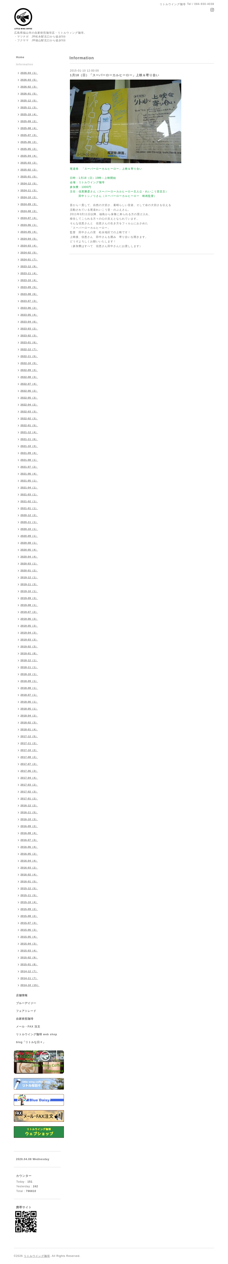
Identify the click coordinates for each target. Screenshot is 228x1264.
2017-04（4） (29, 777)
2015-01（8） (29, 964)
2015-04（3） (29, 943)
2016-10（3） (29, 819)
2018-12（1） (29, 660)
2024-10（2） (29, 197)
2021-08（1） (29, 460)
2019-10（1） (29, 591)
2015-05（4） (29, 936)
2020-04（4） (29, 556)
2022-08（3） (29, 377)
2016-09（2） (29, 826)
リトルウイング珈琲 (37, 1256)
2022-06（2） (29, 390)
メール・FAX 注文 (28, 1026)
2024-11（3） (29, 190)
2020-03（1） (29, 563)
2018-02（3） (29, 722)
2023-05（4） (29, 314)
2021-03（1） (29, 494)
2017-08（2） (29, 757)
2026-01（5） (29, 93)
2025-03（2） (29, 162)
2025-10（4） (29, 114)
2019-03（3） (29, 639)
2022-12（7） (29, 349)
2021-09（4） (29, 453)
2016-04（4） (29, 860)
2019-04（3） (29, 632)
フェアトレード (26, 1011)
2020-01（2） (29, 570)
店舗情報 (22, 995)
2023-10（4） (29, 280)
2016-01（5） (29, 881)
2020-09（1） (29, 536)
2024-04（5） (29, 238)
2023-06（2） (29, 308)
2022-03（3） (29, 411)
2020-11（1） (29, 522)
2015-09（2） (29, 909)
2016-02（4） (29, 874)
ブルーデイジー (26, 1003)
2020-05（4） (29, 549)
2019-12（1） (29, 577)
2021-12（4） (29, 432)
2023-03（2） (29, 328)
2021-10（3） (29, 446)
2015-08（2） (29, 916)
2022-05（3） (29, 397)
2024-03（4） (29, 245)
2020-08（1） (29, 542)
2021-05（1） (29, 480)
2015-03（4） (29, 950)
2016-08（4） (29, 833)
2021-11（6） (29, 439)
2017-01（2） (29, 798)
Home (20, 57)
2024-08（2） (29, 211)
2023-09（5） (29, 287)
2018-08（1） (29, 688)
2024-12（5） (29, 183)
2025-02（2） (29, 169)
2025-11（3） (29, 107)
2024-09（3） (29, 204)
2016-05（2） (29, 853)
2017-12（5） (29, 736)
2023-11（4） (29, 273)
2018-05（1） (29, 708)
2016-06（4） (29, 847)
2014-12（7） (29, 971)
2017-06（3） (29, 771)
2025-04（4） (29, 155)
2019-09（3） (29, 598)
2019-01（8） (29, 653)
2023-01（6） (29, 342)
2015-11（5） (29, 895)
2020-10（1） (29, 529)
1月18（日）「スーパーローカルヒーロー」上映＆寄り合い (114, 75)
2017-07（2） (29, 764)
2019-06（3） (29, 619)
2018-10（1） (29, 674)
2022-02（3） (29, 418)
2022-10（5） (29, 363)
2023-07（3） (29, 301)
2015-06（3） (29, 929)
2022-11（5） (29, 356)
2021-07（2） (29, 466)
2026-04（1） (29, 73)
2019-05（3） (29, 625)
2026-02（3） (29, 86)
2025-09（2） (29, 121)
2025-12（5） (29, 100)
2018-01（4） (29, 729)
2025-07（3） (29, 135)
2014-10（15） (30, 985)
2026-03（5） (29, 79)
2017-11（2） (29, 743)
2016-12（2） (29, 805)
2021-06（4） (29, 473)
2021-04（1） (29, 487)
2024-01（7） (29, 259)
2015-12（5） (29, 888)
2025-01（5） (29, 176)
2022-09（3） (29, 370)
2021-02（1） (29, 501)
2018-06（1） (29, 701)
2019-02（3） (29, 646)
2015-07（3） (29, 923)
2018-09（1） (29, 681)
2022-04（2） (29, 404)
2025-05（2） (29, 149)
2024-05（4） (29, 232)
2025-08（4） (29, 128)
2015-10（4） (29, 902)
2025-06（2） (29, 142)
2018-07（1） (29, 695)
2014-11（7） (29, 978)
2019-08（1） (29, 605)
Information (24, 64)
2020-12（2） (29, 515)
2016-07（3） (29, 840)
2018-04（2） (29, 715)
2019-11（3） (29, 584)
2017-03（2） (29, 784)
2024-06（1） (29, 225)
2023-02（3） (29, 335)
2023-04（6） (29, 321)
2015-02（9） (29, 957)
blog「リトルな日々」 (31, 1042)
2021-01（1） (29, 508)
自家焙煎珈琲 (24, 1018)
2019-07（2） (29, 612)
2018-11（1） (29, 667)
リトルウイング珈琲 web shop (36, 1034)
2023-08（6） (29, 294)
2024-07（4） (29, 218)
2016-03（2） (29, 867)
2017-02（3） (29, 791)
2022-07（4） (29, 384)
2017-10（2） (29, 750)
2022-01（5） (29, 425)
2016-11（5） (29, 812)
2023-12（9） (29, 266)
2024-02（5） (29, 252)
